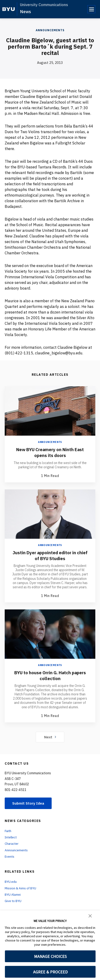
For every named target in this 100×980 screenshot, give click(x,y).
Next (50, 736)
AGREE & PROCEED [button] (50, 972)
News (25, 11)
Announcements (50, 30)
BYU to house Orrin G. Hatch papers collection (50, 675)
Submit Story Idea (29, 803)
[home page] (8, 9)
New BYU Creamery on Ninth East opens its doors (50, 452)
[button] (90, 915)
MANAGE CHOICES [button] (50, 956)
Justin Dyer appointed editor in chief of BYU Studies (50, 555)
